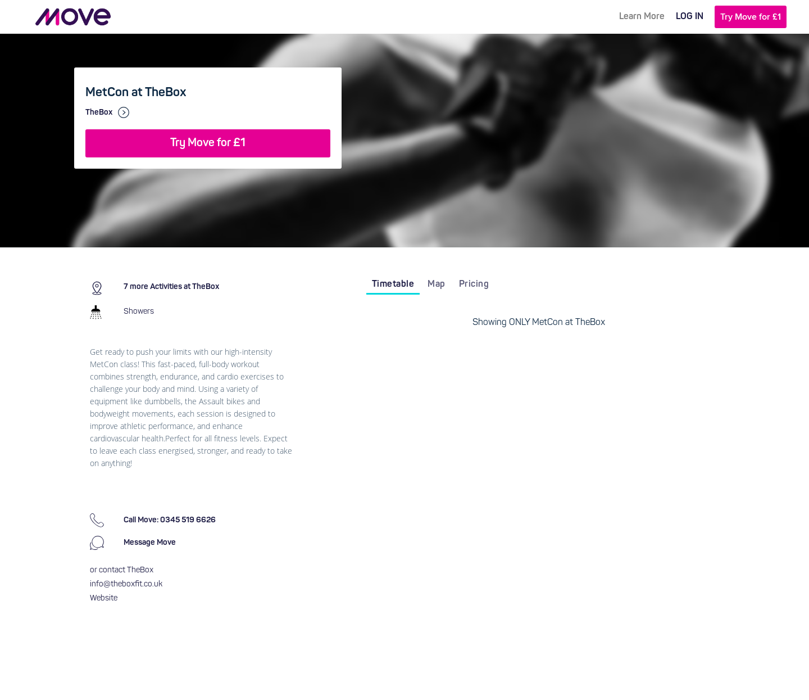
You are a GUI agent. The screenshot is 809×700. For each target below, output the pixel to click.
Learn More (642, 16)
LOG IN (689, 16)
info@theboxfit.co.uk (126, 584)
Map (437, 284)
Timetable (393, 284)
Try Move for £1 (750, 16)
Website (103, 598)
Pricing (474, 284)
